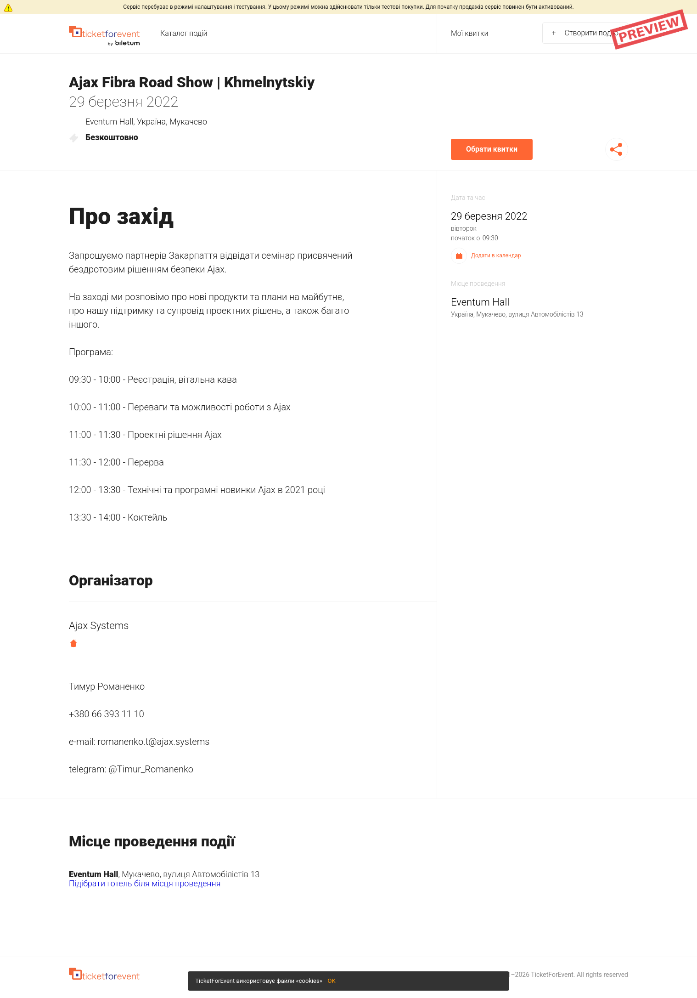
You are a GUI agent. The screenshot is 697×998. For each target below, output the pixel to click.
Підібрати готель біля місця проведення (144, 883)
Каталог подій (183, 33)
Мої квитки (469, 33)
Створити (585, 32)
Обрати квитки (491, 149)
